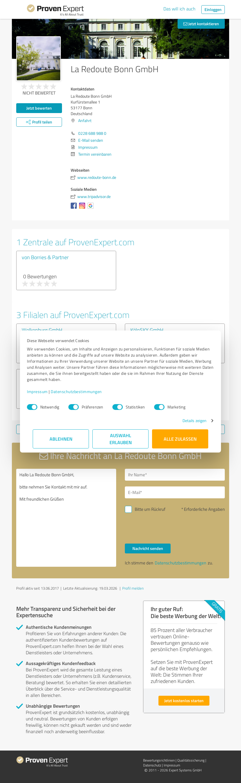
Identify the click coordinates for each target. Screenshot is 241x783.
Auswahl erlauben (120, 439)
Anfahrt (85, 120)
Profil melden (133, 588)
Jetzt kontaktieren (201, 23)
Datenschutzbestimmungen (82, 391)
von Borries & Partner (45, 257)
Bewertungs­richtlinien (159, 760)
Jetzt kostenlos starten (184, 700)
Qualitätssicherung (191, 760)
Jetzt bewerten (39, 108)
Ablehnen (61, 438)
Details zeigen (189, 420)
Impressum (43, 391)
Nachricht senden (147, 548)
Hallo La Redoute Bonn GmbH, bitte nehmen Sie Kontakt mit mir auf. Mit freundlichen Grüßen (66, 518)
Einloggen (213, 9)
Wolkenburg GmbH (42, 329)
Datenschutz (152, 765)
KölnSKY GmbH (146, 329)
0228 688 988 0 (92, 133)
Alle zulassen (180, 438)
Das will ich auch (179, 9)
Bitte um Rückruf (150, 509)
